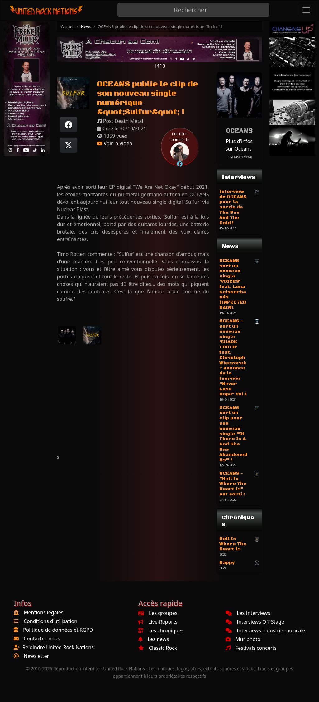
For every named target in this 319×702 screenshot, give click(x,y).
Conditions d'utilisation (50, 621)
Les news (153, 639)
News (86, 26)
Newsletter (36, 656)
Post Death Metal (239, 157)
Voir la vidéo (114, 143)
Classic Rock (157, 647)
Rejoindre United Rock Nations (58, 647)
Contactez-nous (42, 638)
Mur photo (243, 639)
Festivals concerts (251, 647)
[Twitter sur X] (69, 145)
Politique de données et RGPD (58, 629)
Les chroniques (160, 630)
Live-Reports (157, 621)
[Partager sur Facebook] (69, 124)
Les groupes (157, 613)
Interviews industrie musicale (265, 630)
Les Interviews (248, 613)
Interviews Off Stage (255, 621)
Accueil (67, 26)
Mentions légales (44, 612)
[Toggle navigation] (306, 10)
